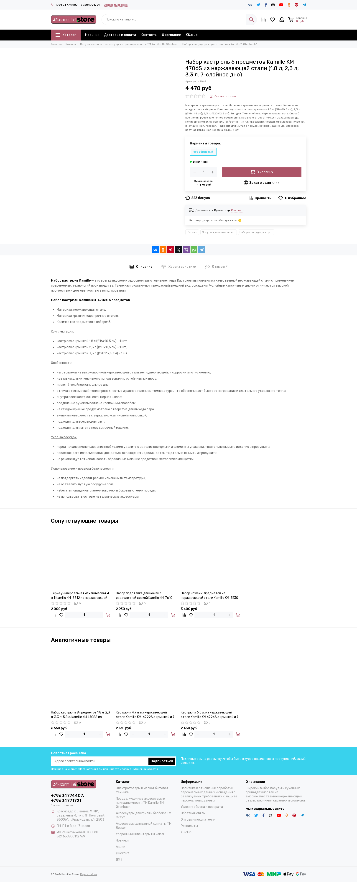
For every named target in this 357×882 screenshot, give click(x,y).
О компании (171, 35)
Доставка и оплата (120, 35)
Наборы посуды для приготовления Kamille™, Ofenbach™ (257, 232)
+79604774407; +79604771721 (75, 4)
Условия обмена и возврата (202, 807)
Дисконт (122, 853)
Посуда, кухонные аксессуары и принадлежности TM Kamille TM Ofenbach (219, 232)
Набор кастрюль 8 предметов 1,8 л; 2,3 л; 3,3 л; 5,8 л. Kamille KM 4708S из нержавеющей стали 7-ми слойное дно (81, 715)
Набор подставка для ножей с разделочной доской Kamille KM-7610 (144, 595)
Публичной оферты (145, 769)
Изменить (237, 210)
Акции (120, 847)
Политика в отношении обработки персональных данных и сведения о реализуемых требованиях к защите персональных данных (209, 794)
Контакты (149, 35)
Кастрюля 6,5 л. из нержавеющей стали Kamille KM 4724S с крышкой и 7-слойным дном (210, 715)
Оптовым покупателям (198, 820)
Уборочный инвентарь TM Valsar (140, 834)
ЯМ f (119, 860)
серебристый (203, 151)
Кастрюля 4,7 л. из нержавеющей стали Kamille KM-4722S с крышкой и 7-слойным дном (146, 715)
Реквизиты (189, 826)
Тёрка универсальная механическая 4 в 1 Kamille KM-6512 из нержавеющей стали (80, 595)
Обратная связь (193, 813)
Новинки (92, 35)
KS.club (192, 35)
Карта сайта (88, 874)
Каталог (66, 35)
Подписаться (162, 761)
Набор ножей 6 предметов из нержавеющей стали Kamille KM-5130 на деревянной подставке (209, 595)
